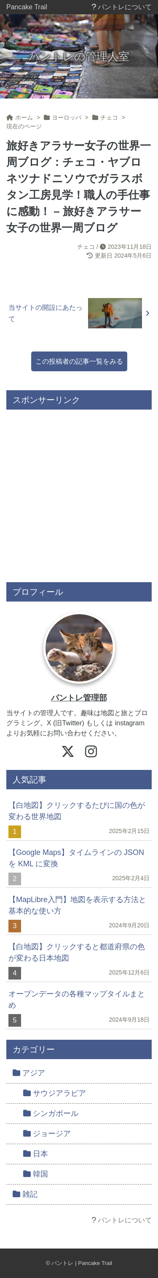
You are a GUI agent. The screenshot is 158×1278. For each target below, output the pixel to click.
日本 (35, 1154)
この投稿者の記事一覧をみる (79, 361)
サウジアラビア (54, 1093)
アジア (29, 1073)
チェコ (86, 246)
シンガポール (50, 1113)
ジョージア (47, 1133)
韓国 (35, 1174)
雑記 (25, 1194)
